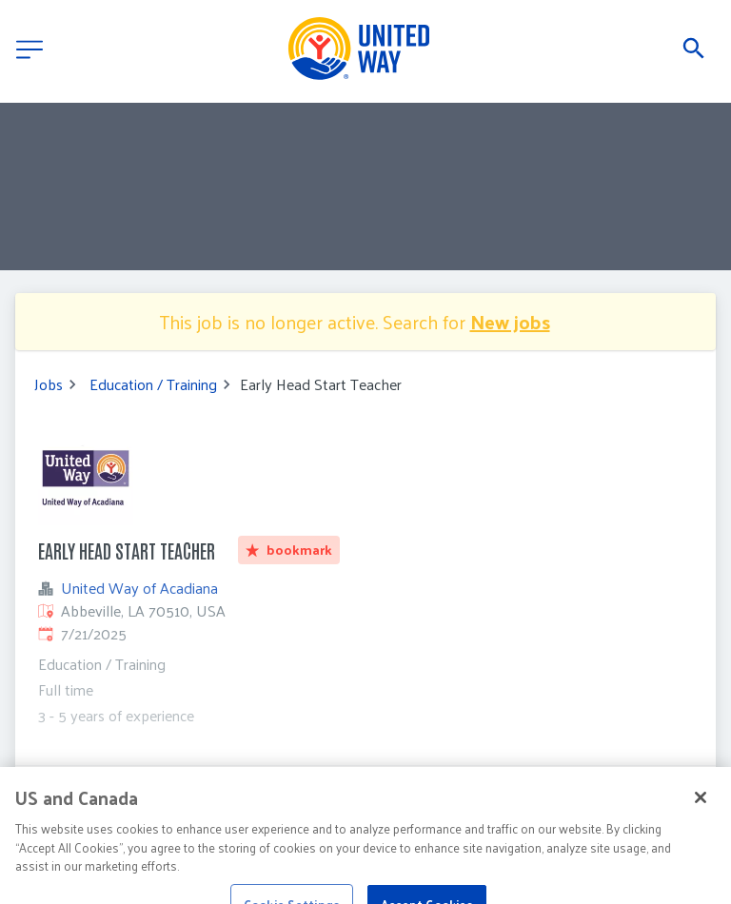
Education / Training (153, 384)
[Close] (700, 816)
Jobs (48, 384)
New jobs (510, 322)
